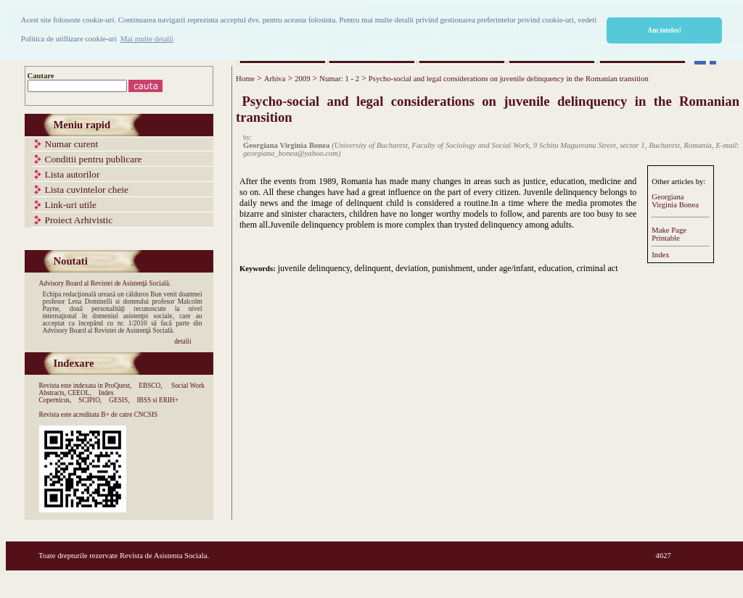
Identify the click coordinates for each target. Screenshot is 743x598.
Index (660, 255)
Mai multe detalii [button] (146, 39)
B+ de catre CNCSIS (129, 414)
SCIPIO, (90, 400)
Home (245, 79)
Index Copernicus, (77, 396)
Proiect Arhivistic (79, 220)
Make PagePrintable (669, 234)
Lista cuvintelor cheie (86, 189)
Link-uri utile (71, 204)
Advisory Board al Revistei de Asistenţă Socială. (105, 283)
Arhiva (275, 79)
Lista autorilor (72, 174)
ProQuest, (117, 385)
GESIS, (119, 400)
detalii (182, 341)
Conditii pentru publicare (93, 159)
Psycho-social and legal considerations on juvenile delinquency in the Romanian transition (509, 79)
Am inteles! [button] (664, 30)
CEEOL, (79, 392)
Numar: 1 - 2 (339, 79)
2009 (302, 79)
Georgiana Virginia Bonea (675, 201)
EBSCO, (150, 385)
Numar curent (72, 143)
